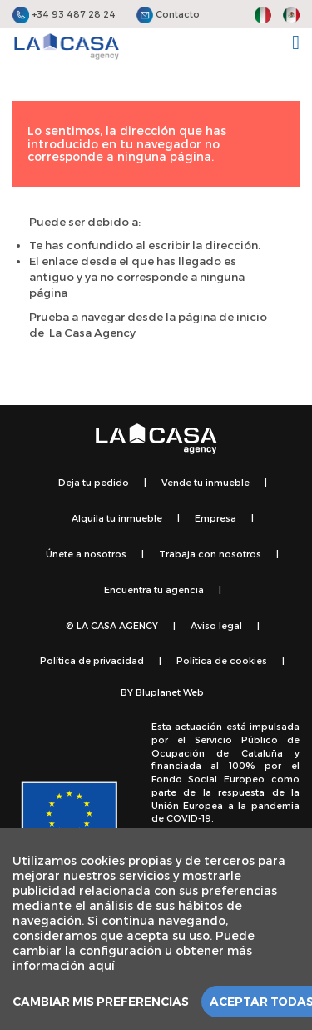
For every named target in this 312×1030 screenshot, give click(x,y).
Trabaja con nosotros (210, 553)
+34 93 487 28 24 (64, 13)
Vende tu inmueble (205, 482)
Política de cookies (221, 660)
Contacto (168, 13)
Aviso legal (216, 625)
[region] (156, 929)
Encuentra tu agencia (154, 589)
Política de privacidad (92, 660)
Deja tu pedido (93, 482)
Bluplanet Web (170, 692)
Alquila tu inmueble (117, 517)
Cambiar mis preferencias (100, 1001)
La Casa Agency (92, 332)
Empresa (215, 517)
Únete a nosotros (86, 553)
